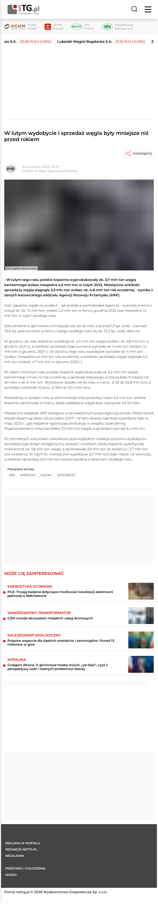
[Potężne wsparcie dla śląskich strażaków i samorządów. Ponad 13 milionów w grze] (141, 640)
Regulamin (14, 856)
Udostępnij (138, 153)
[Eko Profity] (82, 26)
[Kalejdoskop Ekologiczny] (117, 26)
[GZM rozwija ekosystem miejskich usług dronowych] (141, 615)
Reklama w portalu (22, 843)
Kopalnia (16, 660)
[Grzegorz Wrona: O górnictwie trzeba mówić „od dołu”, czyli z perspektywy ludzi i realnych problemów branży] (141, 664)
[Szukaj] (134, 9)
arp (12, 475)
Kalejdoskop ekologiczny (34, 635)
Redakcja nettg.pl (21, 849)
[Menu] (148, 9)
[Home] (23, 9)
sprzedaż (28, 475)
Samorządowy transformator (39, 613)
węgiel (46, 475)
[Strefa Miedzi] (20, 26)
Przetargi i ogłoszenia (25, 868)
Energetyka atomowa (29, 586)
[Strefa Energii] (54, 26)
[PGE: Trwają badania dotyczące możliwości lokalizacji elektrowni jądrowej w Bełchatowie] (141, 591)
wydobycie (66, 475)
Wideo (11, 875)
